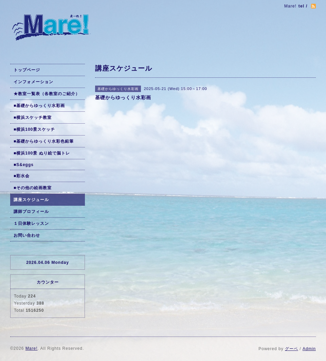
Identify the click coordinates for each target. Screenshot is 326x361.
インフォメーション (33, 81)
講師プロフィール (31, 211)
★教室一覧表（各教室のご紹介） (47, 93)
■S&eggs (24, 164)
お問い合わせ (27, 235)
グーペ (291, 348)
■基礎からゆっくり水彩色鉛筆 (44, 141)
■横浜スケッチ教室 (33, 117)
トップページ (27, 70)
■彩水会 (22, 176)
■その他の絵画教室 (33, 187)
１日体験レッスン (31, 223)
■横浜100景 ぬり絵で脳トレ (42, 153)
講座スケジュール (31, 199)
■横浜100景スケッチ (34, 129)
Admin (309, 348)
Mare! (31, 348)
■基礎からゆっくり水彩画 (39, 105)
